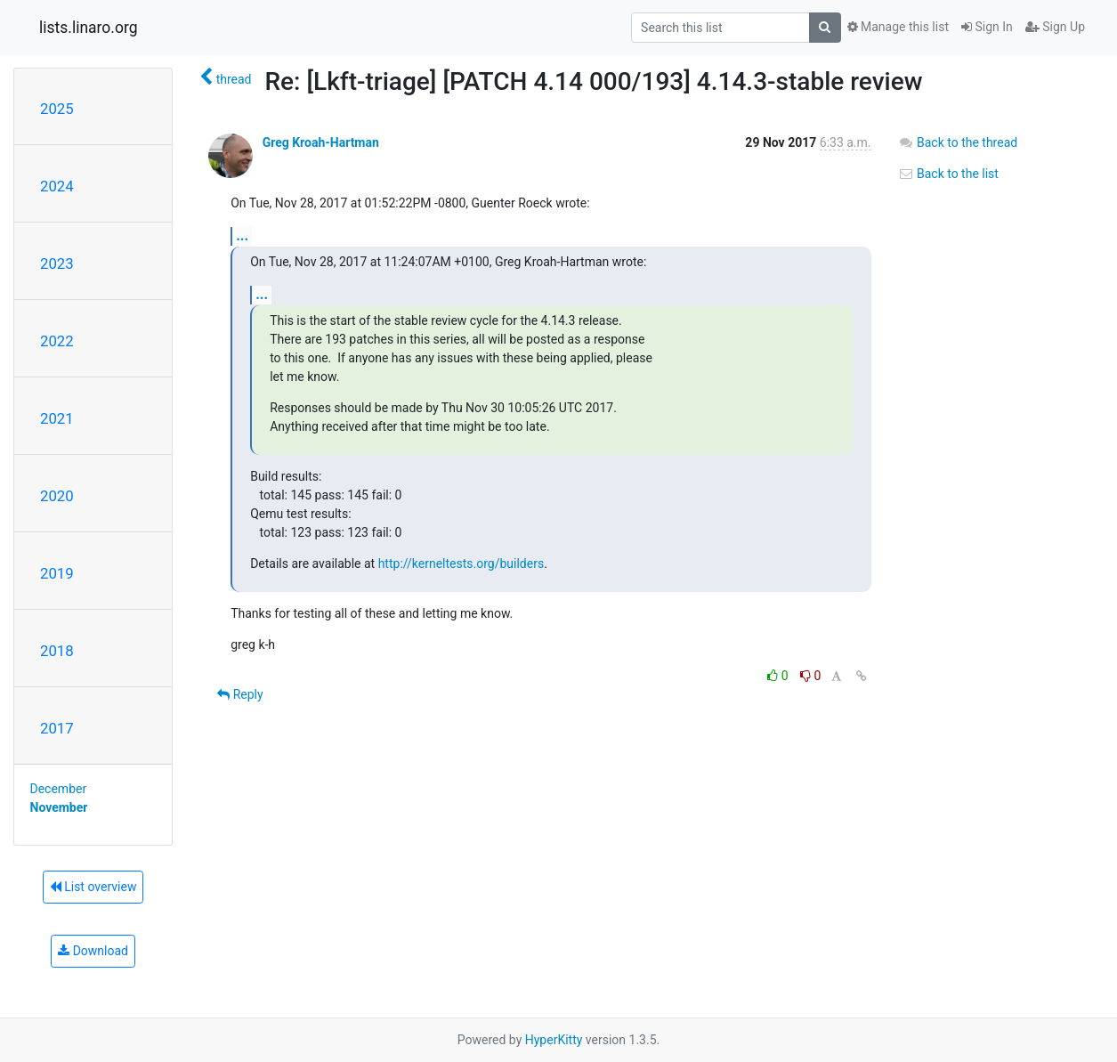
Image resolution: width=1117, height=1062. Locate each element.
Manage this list (898, 27)
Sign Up (1055, 27)
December (58, 789)
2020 (57, 496)
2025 (57, 109)
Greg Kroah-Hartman (321, 142)
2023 (57, 263)
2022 (57, 341)
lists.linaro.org (88, 27)
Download (93, 951)
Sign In (987, 27)
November (59, 807)
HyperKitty (554, 1040)
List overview (93, 887)
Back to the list (948, 173)
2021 (57, 418)
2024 (57, 186)
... (242, 235)
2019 (57, 573)
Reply (240, 694)
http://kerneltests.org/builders (461, 563)
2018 (57, 651)
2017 (57, 728)
